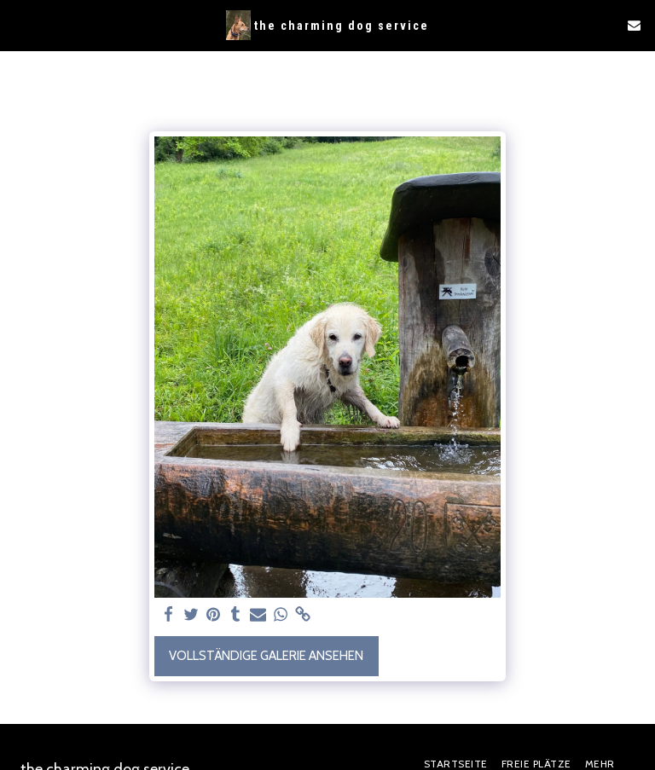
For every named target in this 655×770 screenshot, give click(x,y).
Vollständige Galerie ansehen (266, 655)
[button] (18, 25)
